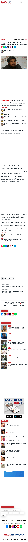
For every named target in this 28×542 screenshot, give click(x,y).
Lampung (13, 539)
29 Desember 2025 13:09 (13, 446)
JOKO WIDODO (11, 278)
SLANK (3, 515)
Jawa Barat (23, 539)
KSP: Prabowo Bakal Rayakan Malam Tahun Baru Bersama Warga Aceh (16, 328)
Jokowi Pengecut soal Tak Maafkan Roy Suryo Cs (12, 286)
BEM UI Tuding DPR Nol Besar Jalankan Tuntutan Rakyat (15, 110)
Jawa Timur (15, 541)
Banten (18, 539)
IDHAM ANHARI (7, 244)
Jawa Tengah (9, 541)
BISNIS (13, 5)
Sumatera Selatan (6, 539)
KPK (11, 512)
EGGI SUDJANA (4, 512)
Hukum (7, 425)
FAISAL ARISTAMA (12, 50)
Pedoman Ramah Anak (8, 522)
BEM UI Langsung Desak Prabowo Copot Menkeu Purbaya (13, 113)
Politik (2, 39)
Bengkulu (20, 538)
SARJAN (22, 512)
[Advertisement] (14, 23)
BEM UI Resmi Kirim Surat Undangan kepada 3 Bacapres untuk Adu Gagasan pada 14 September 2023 (15, 239)
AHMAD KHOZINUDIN (6, 510)
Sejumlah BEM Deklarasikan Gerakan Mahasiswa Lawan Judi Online (15, 124)
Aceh (7, 538)
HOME (2, 5)
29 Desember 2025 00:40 (14, 425)
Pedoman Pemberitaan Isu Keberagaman (12, 523)
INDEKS (5, 5)
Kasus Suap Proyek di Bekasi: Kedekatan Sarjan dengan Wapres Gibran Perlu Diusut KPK (16, 438)
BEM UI (6, 278)
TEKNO (17, 5)
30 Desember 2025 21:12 (13, 453)
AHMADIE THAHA (16, 510)
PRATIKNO (16, 512)
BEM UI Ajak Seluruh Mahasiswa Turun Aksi (14, 120)
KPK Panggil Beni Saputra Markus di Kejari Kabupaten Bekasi (16, 444)
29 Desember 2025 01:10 (13, 432)
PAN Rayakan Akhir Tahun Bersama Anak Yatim (17, 365)
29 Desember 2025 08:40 (14, 440)
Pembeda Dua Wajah (11, 457)
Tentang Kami (5, 520)
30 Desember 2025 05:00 (13, 466)
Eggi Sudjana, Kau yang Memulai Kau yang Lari (16, 430)
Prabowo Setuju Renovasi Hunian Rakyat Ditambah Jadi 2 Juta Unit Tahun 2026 (14, 292)
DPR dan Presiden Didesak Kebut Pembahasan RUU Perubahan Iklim (16, 343)
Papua (20, 541)
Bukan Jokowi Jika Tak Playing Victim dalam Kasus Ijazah (16, 465)
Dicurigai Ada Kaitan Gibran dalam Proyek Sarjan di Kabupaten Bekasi (16, 424)
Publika (7, 432)
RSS (24, 523)
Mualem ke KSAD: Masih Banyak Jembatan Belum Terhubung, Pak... (16, 335)
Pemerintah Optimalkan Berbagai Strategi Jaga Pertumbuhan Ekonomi (15, 451)
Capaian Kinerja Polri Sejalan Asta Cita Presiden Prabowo (17, 350)
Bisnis (7, 453)
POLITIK (9, 5)
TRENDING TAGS (8, 507)
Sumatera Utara (13, 538)
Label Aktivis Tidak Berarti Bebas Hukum (13, 234)
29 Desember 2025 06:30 (14, 458)
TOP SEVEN (4, 420)
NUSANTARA (21, 5)
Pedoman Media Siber (21, 520)
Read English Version (19, 39)
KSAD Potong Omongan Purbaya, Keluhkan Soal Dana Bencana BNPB (16, 358)
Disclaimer (12, 520)
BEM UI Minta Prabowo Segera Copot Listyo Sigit (15, 116)
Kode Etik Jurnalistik (19, 522)
